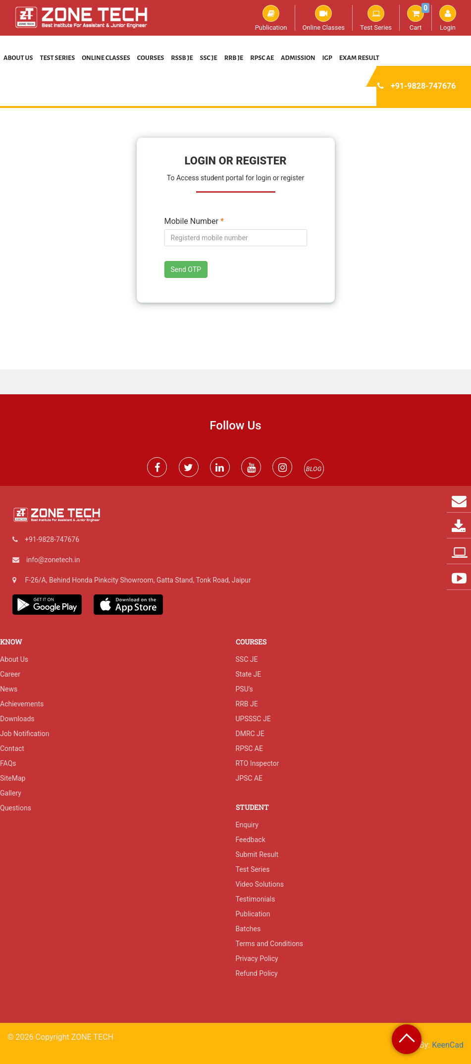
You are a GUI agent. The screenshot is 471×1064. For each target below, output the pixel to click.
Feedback (250, 840)
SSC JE (208, 57)
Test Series (376, 18)
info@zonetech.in (53, 560)
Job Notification (24, 734)
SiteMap (12, 778)
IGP (327, 57)
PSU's (244, 689)
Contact (12, 748)
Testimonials (255, 899)
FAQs (8, 763)
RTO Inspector (257, 763)
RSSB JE (182, 57)
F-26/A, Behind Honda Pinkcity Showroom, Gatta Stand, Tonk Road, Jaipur (138, 580)
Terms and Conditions (270, 944)
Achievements (22, 704)
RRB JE (234, 57)
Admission (298, 57)
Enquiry (247, 825)
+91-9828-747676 (423, 86)
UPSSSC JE (253, 719)
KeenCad (448, 1045)
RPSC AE (262, 57)
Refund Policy (257, 973)
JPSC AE (249, 778)
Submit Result (257, 854)
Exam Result (359, 57)
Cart (418, 18)
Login (447, 18)
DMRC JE (250, 734)
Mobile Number (194, 221)
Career (10, 674)
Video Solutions (260, 884)
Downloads (17, 719)
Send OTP (186, 269)
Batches (248, 929)
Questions (15, 808)
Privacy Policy (257, 958)
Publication (271, 18)
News (8, 689)
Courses (150, 57)
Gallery (10, 793)
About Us (18, 57)
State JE (249, 674)
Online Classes (324, 18)
